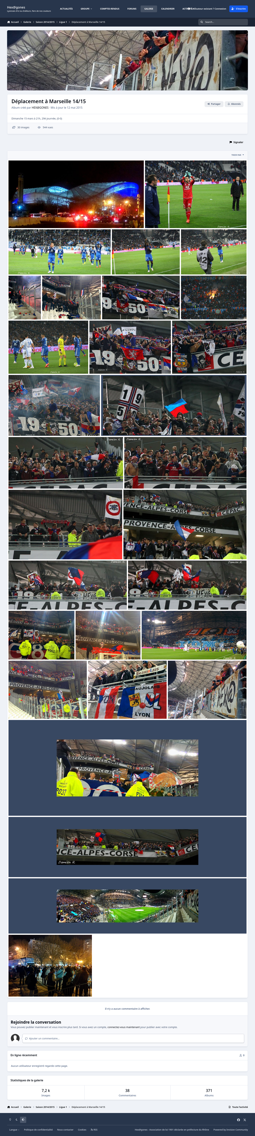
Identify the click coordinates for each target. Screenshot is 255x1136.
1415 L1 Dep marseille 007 (26, 710)
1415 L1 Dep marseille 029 (163, 219)
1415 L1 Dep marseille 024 (60, 311)
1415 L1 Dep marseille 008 (159, 651)
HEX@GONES (40, 108)
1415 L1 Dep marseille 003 (26, 868)
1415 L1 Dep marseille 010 (26, 651)
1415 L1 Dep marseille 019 (190, 365)
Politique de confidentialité (38, 1129)
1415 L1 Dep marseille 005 (186, 710)
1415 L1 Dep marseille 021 (26, 365)
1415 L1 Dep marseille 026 (199, 266)
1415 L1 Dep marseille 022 (199, 311)
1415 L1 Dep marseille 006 (106, 710)
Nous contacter (65, 1129)
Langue (14, 1129)
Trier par (237, 155)
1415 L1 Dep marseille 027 (130, 266)
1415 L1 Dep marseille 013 (141, 551)
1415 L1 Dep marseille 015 (142, 480)
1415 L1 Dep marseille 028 (26, 266)
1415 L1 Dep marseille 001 (26, 988)
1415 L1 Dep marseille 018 (26, 427)
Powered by (231, 1129)
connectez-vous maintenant (123, 1027)
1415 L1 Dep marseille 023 (120, 311)
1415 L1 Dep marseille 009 (93, 651)
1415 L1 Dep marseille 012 (26, 601)
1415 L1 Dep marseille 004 (26, 807)
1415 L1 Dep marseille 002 (26, 925)
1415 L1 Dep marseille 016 (26, 480)
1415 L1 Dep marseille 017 (119, 427)
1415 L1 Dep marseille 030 (26, 219)
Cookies (82, 1129)
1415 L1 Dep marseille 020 (107, 365)
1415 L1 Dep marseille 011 (146, 601)
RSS (94, 1129)
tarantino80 (21, 223)
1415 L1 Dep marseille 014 (26, 551)
